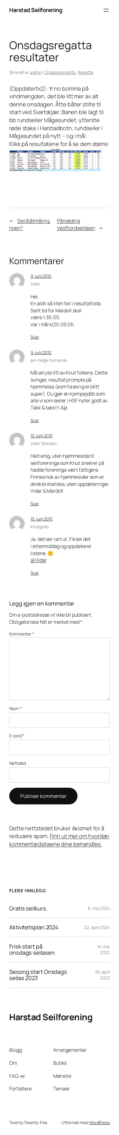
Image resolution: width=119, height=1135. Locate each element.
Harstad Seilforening (35, 10)
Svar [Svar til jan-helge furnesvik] (34, 420)
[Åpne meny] (106, 10)
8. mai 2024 (99, 908)
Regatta (85, 72)
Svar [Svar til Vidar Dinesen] (34, 504)
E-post (17, 736)
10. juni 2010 (41, 436)
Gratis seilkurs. (28, 908)
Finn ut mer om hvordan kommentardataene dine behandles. (59, 840)
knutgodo (39, 526)
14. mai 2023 (103, 950)
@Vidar (38, 560)
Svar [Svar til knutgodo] (34, 573)
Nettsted (17, 763)
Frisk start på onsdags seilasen (31, 949)
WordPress (99, 1122)
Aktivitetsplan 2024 (33, 927)
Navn (15, 708)
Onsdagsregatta (60, 72)
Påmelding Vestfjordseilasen (76, 224)
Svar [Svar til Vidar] (34, 337)
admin (36, 72)
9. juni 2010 (40, 276)
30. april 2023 (102, 975)
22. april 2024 (97, 927)
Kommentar (21, 634)
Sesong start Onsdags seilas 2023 (38, 975)
